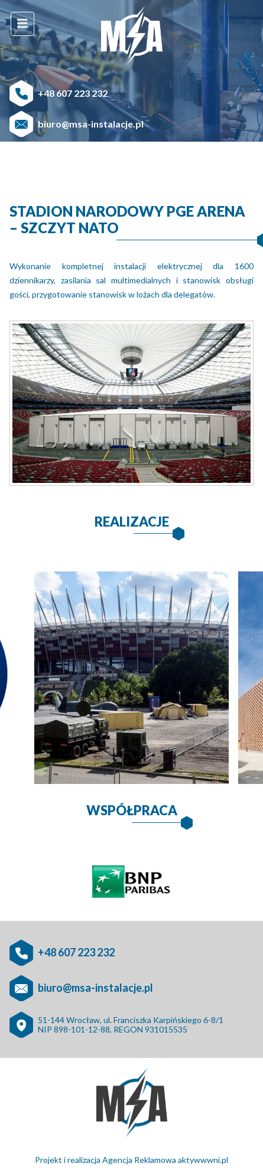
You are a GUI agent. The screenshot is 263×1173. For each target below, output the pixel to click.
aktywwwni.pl (203, 1160)
